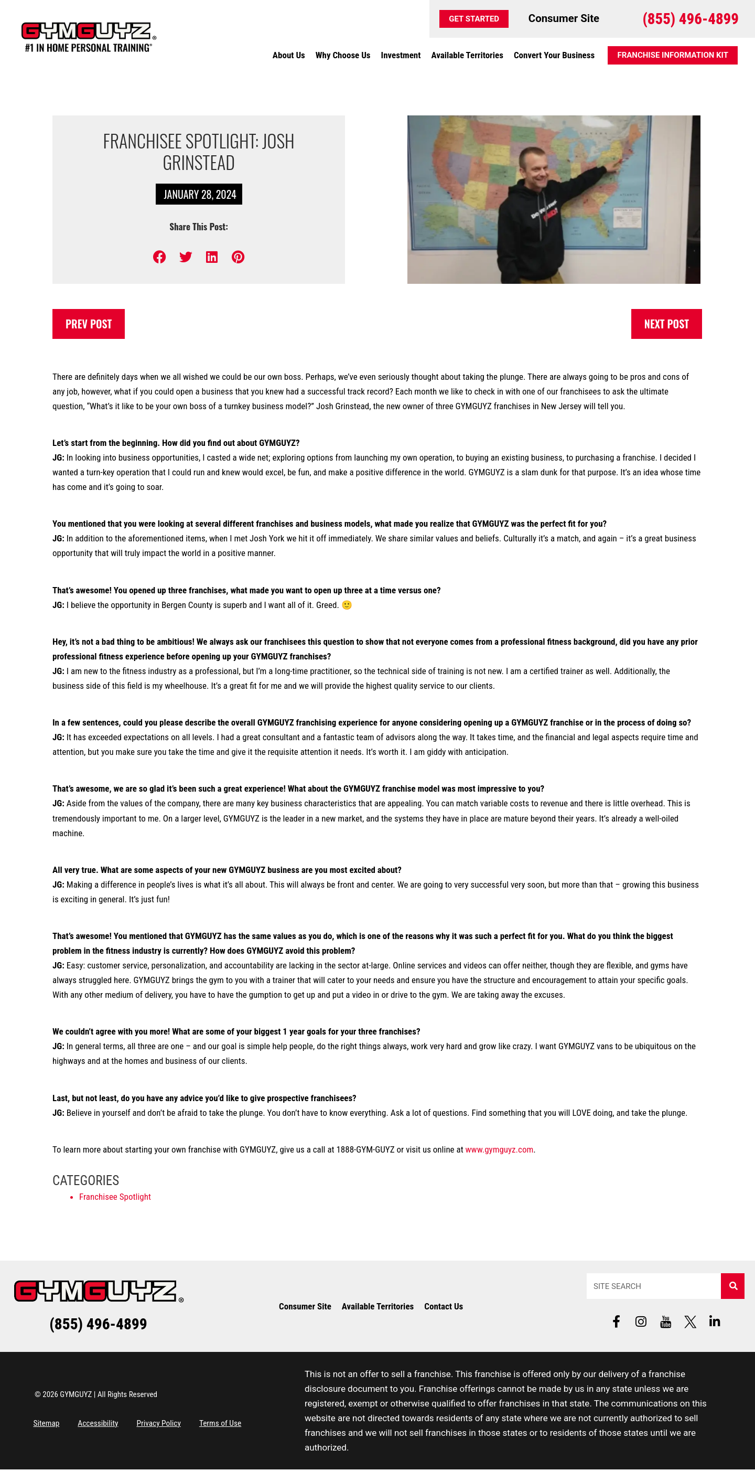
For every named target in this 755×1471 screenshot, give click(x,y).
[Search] (733, 1286)
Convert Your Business (554, 55)
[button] (159, 257)
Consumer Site (305, 1307)
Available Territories (467, 55)
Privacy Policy (174, 1425)
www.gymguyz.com (500, 1150)
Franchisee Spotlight (115, 1197)
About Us (289, 55)
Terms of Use (243, 1425)
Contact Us (443, 1307)
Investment (401, 55)
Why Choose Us (343, 55)
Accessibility (106, 1425)
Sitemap (49, 1425)
